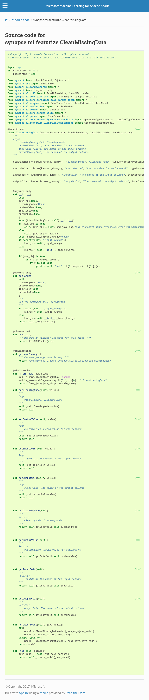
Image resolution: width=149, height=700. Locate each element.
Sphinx (24, 693)
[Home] (6, 20)
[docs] (138, 129)
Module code (20, 20)
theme (44, 693)
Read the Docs (75, 693)
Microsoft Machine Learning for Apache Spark (77, 6)
